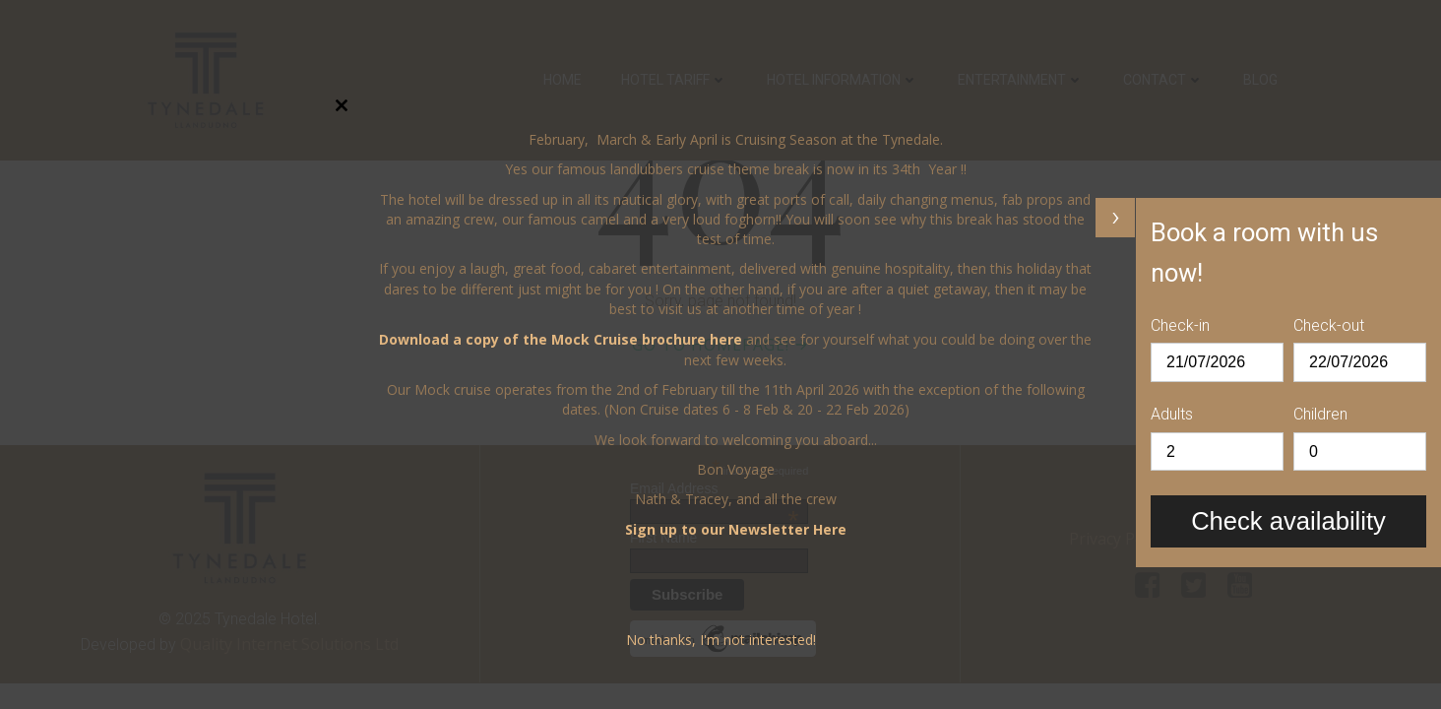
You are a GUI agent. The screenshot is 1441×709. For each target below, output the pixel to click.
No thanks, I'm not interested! (721, 639)
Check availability (1288, 521)
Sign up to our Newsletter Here (735, 529)
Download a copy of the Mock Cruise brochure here (560, 339)
